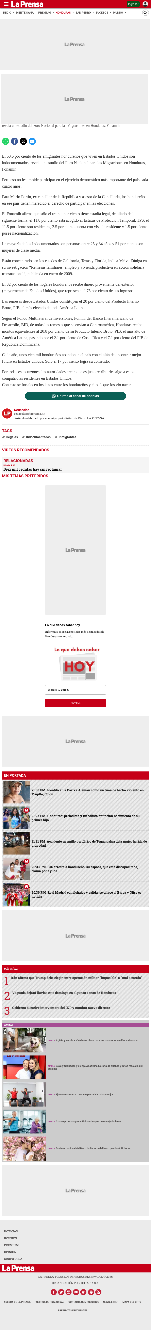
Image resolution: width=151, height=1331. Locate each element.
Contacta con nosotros (83, 1302)
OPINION (10, 1252)
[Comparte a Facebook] (14, 141)
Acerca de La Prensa (17, 1302)
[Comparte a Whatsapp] (5, 141)
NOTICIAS (11, 1231)
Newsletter (110, 1302)
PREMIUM (11, 1245)
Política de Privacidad (49, 1302)
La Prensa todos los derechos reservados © (75, 1277)
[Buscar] (145, 13)
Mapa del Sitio (131, 1302)
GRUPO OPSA (13, 1259)
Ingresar (133, 4)
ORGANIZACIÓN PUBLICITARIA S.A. (75, 1283)
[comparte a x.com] (23, 141)
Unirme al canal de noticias (78, 396)
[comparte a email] (32, 141)
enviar (75, 703)
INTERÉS (10, 1238)
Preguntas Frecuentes (72, 1310)
